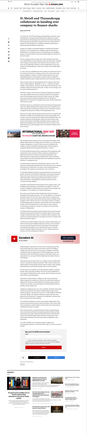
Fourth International (27, 11)
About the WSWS (51, 11)
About (76, 1)
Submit (43, 347)
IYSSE (45, 11)
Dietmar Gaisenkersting (25, 30)
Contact (72, 1)
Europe (8, 374)
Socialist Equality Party (38, 11)
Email (26, 334)
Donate (62, 11)
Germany (22, 364)
